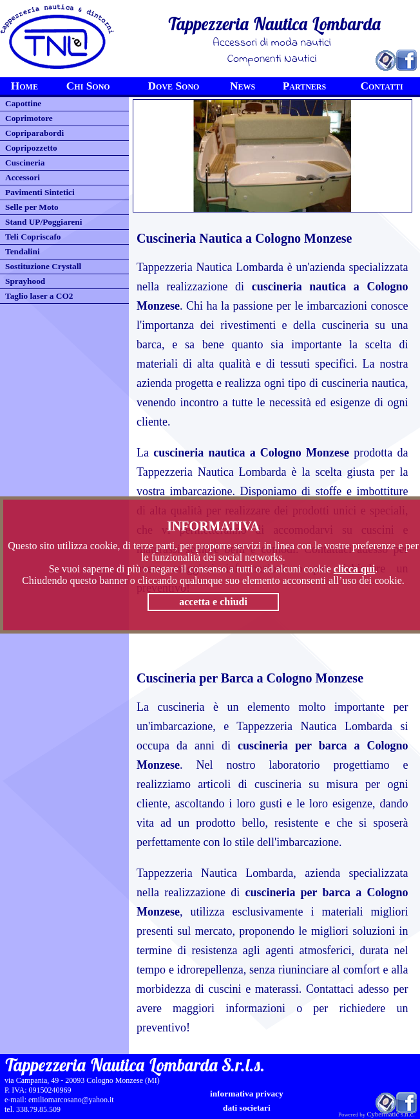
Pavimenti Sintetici (40, 192)
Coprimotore (29, 118)
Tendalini (22, 251)
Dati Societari (247, 1108)
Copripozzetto (31, 148)
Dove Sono (174, 86)
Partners (305, 86)
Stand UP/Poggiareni (43, 222)
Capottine (23, 103)
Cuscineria (24, 162)
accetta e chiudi (213, 601)
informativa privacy (246, 1093)
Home (24, 86)
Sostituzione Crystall (43, 266)
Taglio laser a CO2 (39, 296)
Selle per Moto (32, 207)
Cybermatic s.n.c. (391, 1114)
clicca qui (354, 568)
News (242, 86)
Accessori (22, 177)
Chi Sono (88, 86)
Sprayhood (25, 281)
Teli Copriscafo (33, 236)
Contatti (382, 86)
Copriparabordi (34, 133)
